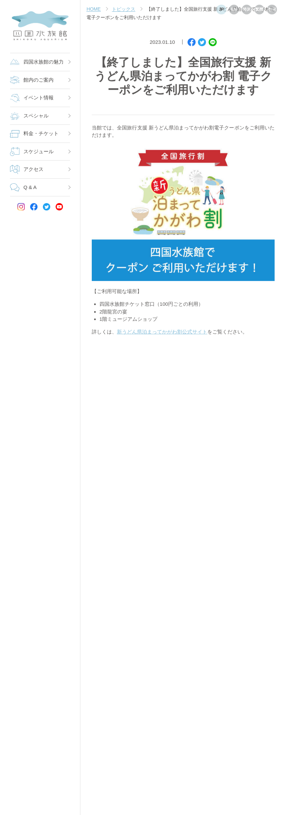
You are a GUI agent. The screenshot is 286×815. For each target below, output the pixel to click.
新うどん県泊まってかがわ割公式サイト (162, 333)
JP (221, 9)
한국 (272, 9)
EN (234, 9)
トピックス (123, 9)
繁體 (259, 9)
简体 (246, 9)
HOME (93, 9)
